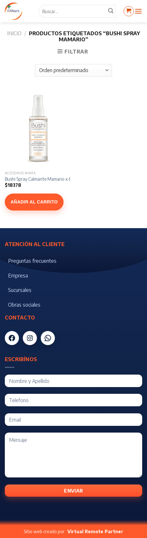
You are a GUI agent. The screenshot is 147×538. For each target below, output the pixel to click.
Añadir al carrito (34, 201)
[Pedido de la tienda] (73, 70)
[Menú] (138, 11)
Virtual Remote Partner (95, 531)
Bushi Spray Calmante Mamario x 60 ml (42, 179)
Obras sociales (24, 305)
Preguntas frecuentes (32, 261)
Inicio (14, 33)
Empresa (18, 275)
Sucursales (19, 290)
